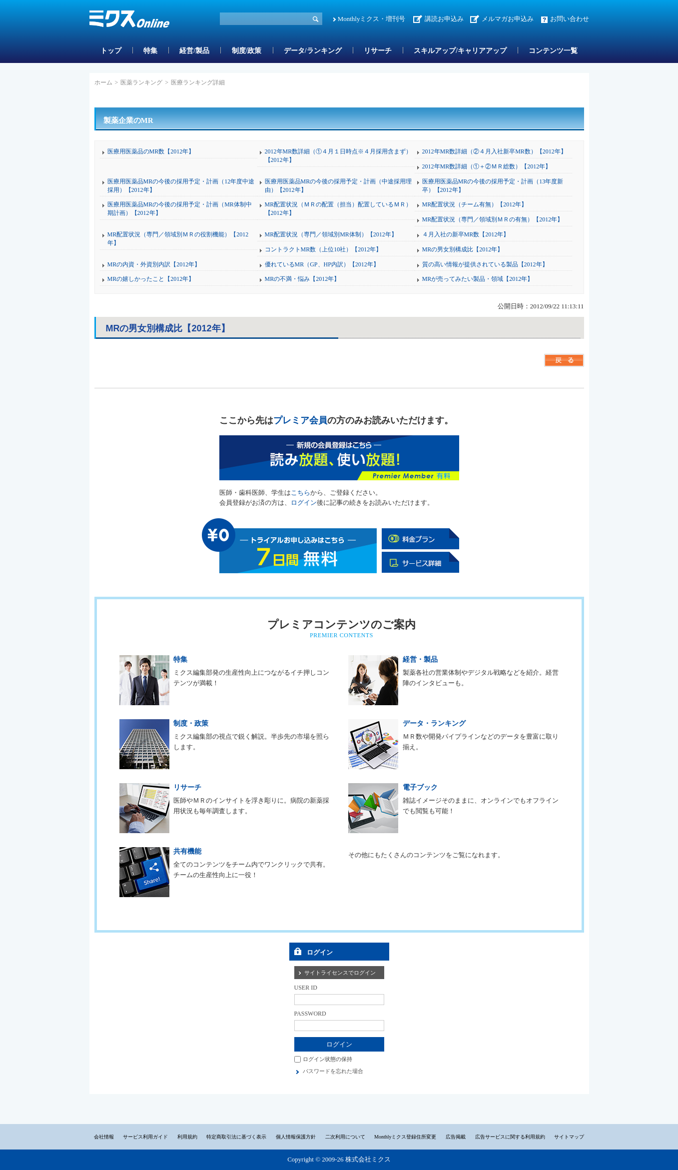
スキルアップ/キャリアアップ (460, 50)
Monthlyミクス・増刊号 (372, 18)
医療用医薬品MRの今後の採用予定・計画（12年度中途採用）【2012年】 (181, 185)
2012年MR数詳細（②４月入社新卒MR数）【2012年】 (494, 151)
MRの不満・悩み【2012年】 (302, 278)
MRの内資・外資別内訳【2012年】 (154, 264)
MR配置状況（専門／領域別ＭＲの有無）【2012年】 (493, 219)
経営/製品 (194, 50)
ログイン (304, 502)
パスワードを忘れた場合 (333, 1071)
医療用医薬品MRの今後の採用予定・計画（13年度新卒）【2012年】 (493, 185)
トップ (110, 50)
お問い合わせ (569, 18)
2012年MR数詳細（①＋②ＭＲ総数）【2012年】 (487, 166)
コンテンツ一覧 (553, 50)
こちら (300, 492)
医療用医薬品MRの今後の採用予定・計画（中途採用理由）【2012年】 (338, 185)
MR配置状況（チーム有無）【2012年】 (475, 204)
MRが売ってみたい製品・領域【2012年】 (478, 278)
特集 (150, 50)
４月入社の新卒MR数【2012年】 (466, 234)
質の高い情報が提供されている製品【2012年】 (485, 264)
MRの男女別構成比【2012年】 (463, 249)
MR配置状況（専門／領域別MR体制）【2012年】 (331, 234)
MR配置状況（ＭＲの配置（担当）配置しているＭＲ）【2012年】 (338, 208)
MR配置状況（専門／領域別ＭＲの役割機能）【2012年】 (178, 238)
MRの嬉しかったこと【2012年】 (151, 278)
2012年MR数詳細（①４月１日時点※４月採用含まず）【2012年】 (338, 155)
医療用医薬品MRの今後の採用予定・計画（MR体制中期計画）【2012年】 (179, 208)
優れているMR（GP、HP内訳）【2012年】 (322, 264)
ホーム (103, 82)
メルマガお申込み (508, 18)
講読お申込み (444, 18)
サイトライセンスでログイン (340, 973)
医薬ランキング (141, 82)
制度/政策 (247, 50)
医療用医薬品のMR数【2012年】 (151, 151)
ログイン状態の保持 (327, 1059)
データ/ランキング (313, 50)
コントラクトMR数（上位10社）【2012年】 (323, 249)
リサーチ (378, 50)
